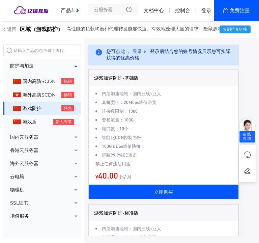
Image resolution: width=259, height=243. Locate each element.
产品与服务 (75, 8)
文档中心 (154, 10)
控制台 (182, 10)
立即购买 (163, 192)
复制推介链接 (235, 29)
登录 (206, 10)
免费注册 (240, 10)
